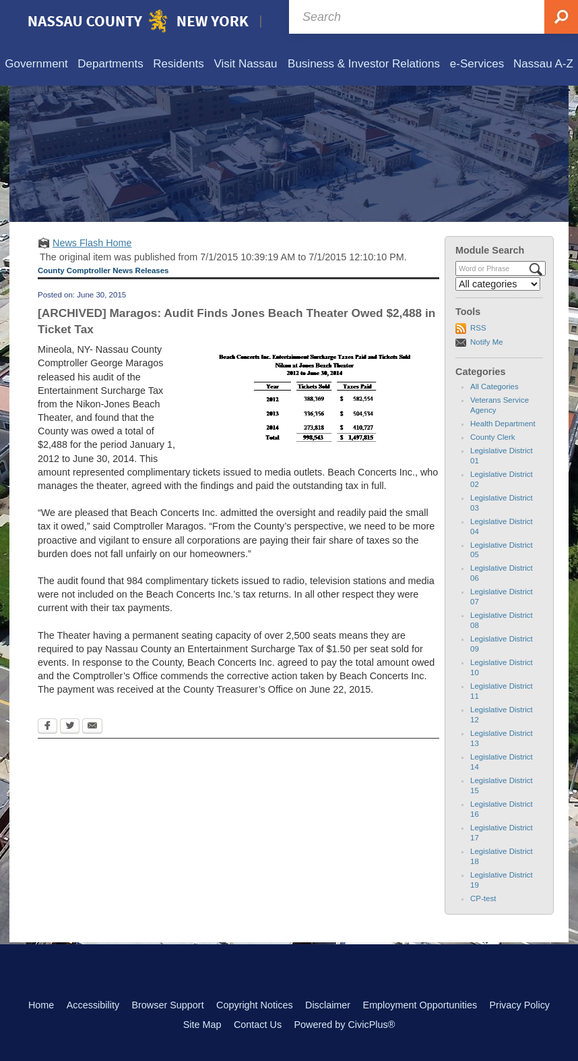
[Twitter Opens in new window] (69, 727)
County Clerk (492, 437)
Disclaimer (327, 1005)
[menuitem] (36, 64)
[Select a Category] (497, 284)
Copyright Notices (254, 1005)
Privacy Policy (519, 1005)
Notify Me (486, 342)
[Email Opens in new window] (92, 727)
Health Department (503, 424)
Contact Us (258, 1024)
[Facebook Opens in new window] (47, 727)
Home (41, 1005)
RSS (478, 328)
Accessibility (93, 1005)
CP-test (483, 898)
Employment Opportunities (420, 1005)
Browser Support (167, 1005)
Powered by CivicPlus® (344, 1024)
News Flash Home (92, 242)
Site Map (202, 1024)
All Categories (494, 386)
